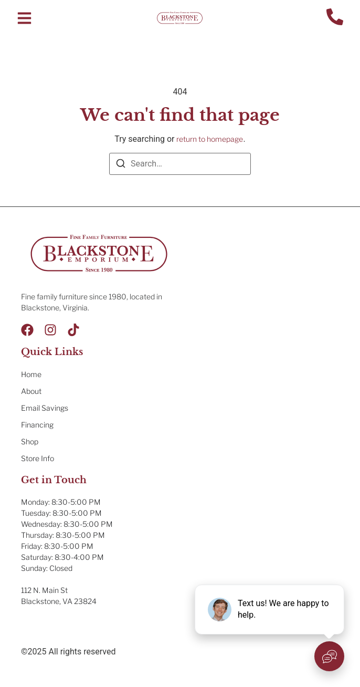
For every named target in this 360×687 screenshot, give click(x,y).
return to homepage (209, 138)
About (31, 391)
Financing (37, 424)
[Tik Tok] (73, 330)
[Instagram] (50, 330)
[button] (24, 18)
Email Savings (44, 407)
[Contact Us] (334, 18)
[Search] (120, 165)
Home (31, 374)
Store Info (37, 458)
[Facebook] (27, 330)
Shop (29, 441)
